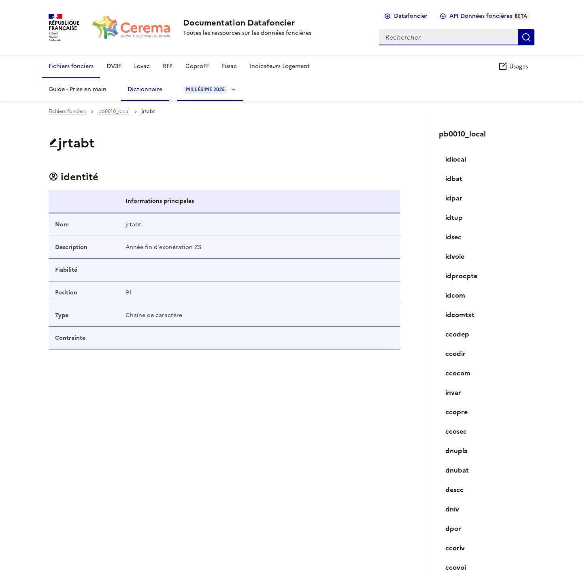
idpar (453, 198)
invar (453, 392)
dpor (453, 528)
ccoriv (455, 548)
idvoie (454, 256)
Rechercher (526, 37)
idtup (454, 217)
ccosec (456, 431)
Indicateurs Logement (280, 66)
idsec (453, 237)
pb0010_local (114, 111)
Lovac (142, 66)
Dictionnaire (145, 89)
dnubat (457, 470)
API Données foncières (489, 16)
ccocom (457, 373)
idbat (453, 178)
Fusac (229, 66)
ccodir (455, 353)
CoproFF (197, 66)
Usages (513, 66)
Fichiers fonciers (71, 66)
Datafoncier (411, 16)
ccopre (456, 412)
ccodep (457, 334)
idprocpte (461, 276)
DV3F (113, 66)
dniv (452, 509)
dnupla (456, 451)
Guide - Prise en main (77, 89)
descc (454, 489)
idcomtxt (459, 315)
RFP (167, 66)
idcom (455, 295)
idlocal (455, 159)
